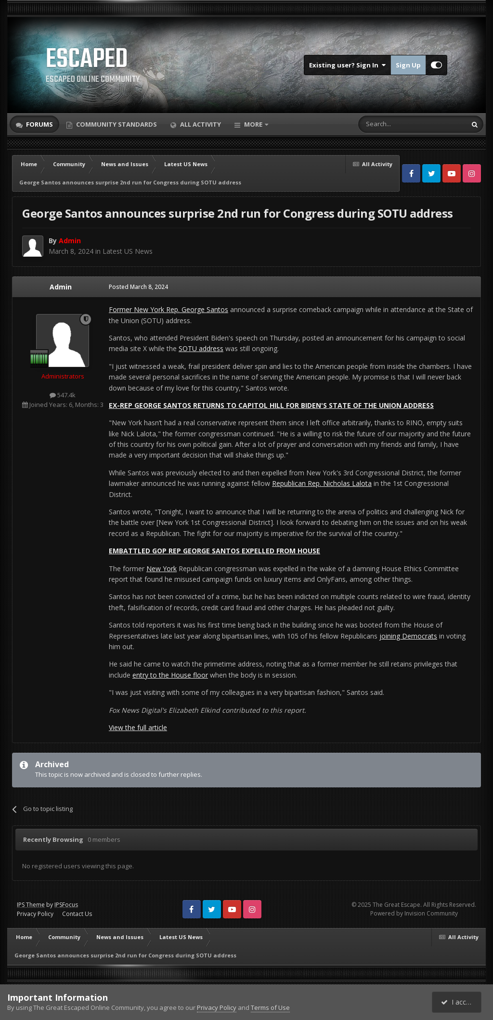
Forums (39, 124)
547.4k (63, 395)
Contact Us (77, 914)
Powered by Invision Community (414, 913)
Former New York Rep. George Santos (168, 309)
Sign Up (408, 65)
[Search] (388, 124)
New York (161, 568)
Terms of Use (270, 1007)
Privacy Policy (35, 914)
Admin (61, 286)
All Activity (200, 124)
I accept (458, 1002)
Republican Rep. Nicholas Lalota (322, 483)
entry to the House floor (170, 675)
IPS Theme (31, 905)
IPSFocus (66, 905)
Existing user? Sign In (347, 65)
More (253, 124)
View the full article (138, 727)
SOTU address (201, 348)
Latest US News (128, 251)
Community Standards (116, 124)
